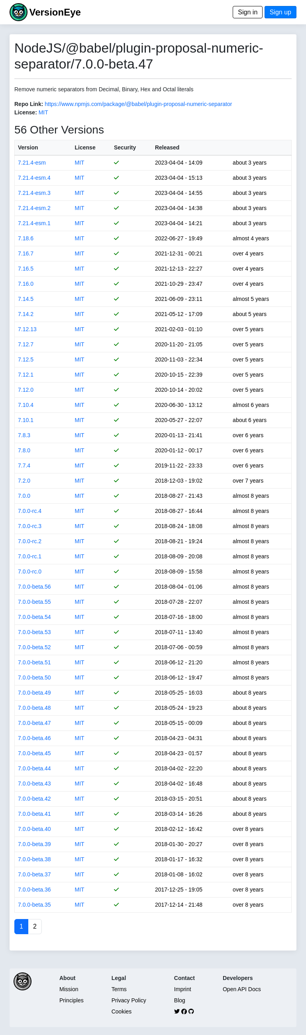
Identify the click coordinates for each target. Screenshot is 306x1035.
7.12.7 (25, 344)
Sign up (280, 12)
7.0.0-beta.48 (34, 708)
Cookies (122, 1011)
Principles (71, 1000)
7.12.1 (25, 374)
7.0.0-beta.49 (34, 692)
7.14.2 (25, 314)
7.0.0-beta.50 (34, 677)
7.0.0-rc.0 (29, 571)
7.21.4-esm (32, 162)
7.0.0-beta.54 (34, 617)
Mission (68, 989)
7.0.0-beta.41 (34, 814)
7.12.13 (27, 329)
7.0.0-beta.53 (34, 632)
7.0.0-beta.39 (34, 844)
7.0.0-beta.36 (34, 889)
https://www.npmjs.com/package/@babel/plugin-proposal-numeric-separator (138, 104)
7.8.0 (24, 450)
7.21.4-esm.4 (34, 178)
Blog (179, 1000)
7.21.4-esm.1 (34, 223)
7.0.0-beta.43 (34, 783)
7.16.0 (25, 284)
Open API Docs (242, 989)
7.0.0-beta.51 (34, 662)
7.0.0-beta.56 (34, 586)
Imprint (182, 989)
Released (167, 147)
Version (28, 147)
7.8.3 (24, 435)
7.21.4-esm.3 (34, 193)
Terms (119, 989)
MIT (43, 112)
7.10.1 (25, 420)
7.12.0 (25, 390)
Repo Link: (28, 104)
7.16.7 (25, 253)
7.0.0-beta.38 (34, 859)
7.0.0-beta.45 (34, 753)
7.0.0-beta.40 (34, 829)
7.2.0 (24, 480)
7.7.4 (24, 465)
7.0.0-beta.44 (34, 768)
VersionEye (54, 12)
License (85, 147)
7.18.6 (25, 238)
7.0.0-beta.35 (34, 904)
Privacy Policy (129, 1000)
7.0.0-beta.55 (34, 602)
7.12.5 (25, 359)
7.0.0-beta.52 (34, 647)
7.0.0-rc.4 (29, 511)
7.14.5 (25, 299)
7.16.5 (25, 268)
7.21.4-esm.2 (34, 208)
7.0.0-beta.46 (34, 738)
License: (25, 112)
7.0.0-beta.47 (34, 723)
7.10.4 (25, 405)
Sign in (247, 12)
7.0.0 (24, 496)
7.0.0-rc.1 (29, 556)
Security (125, 147)
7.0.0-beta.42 (34, 798)
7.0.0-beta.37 (34, 874)
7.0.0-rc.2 (29, 541)
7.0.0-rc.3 (29, 526)
